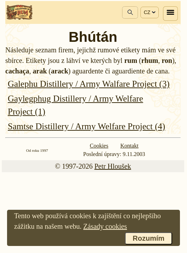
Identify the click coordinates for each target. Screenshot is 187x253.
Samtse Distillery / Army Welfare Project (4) (86, 126)
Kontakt (129, 146)
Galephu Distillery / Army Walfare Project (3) (89, 84)
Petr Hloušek (112, 166)
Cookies (99, 146)
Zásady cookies (105, 226)
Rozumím (148, 238)
